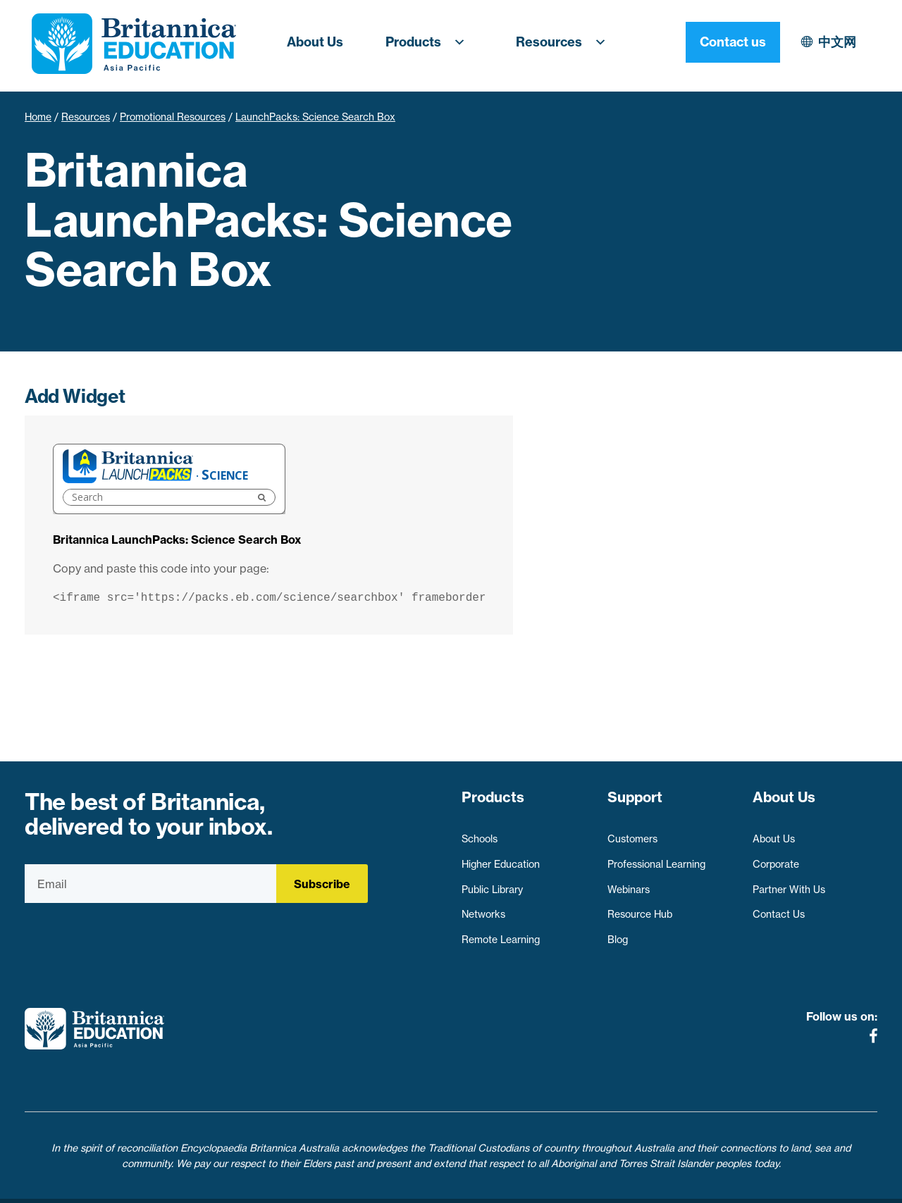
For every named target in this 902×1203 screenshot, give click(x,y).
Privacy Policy (372, 1184)
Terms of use (456, 1184)
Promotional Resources (173, 117)
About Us (315, 42)
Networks (483, 908)
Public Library (492, 882)
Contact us (830, 42)
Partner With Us (789, 882)
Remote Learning (501, 932)
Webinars (628, 882)
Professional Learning (656, 857)
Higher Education (501, 857)
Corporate (776, 857)
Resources (565, 42)
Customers (632, 832)
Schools (480, 832)
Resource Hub (639, 908)
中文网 (715, 42)
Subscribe (322, 884)
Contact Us (779, 908)
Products (429, 42)
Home (38, 117)
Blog (617, 932)
